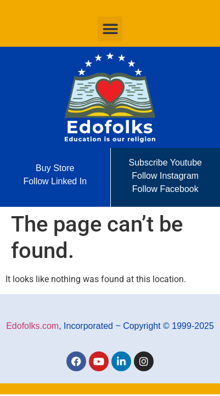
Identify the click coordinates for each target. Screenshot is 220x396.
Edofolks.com (32, 326)
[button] (110, 28)
